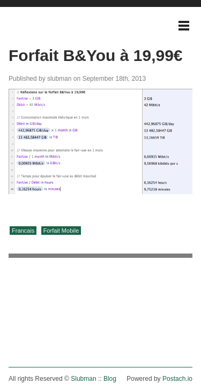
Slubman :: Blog (93, 378)
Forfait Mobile (61, 230)
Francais (23, 230)
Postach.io (177, 378)
